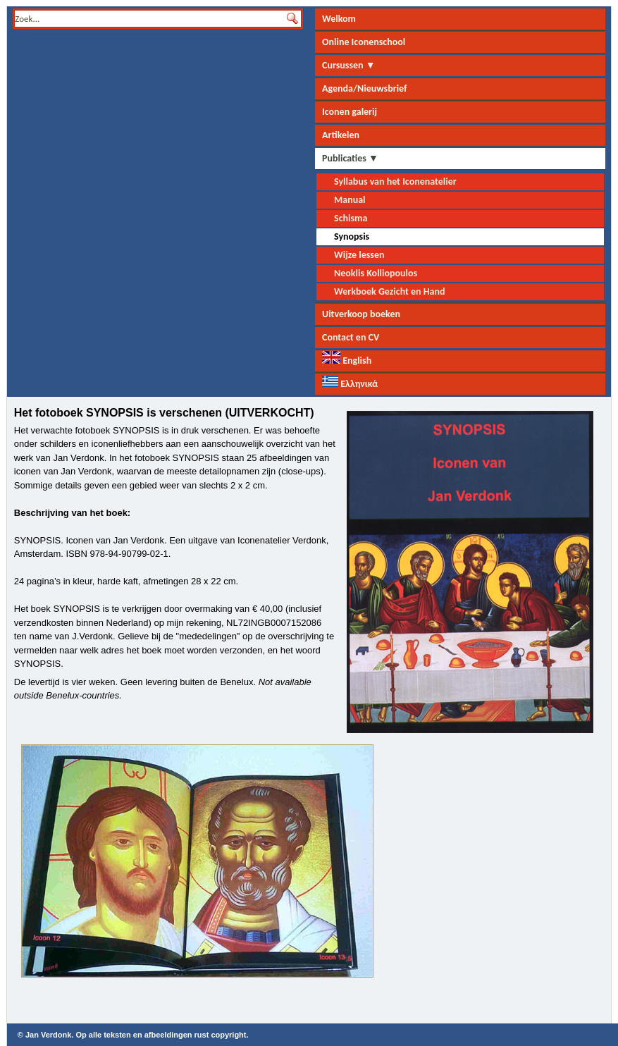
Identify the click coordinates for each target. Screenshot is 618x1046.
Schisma (350, 218)
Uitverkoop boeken (361, 314)
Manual (350, 200)
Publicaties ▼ (350, 158)
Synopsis (351, 236)
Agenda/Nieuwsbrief (364, 88)
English (346, 359)
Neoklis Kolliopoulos (375, 273)
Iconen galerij (349, 112)
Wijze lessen (359, 255)
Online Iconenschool (363, 42)
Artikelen (340, 135)
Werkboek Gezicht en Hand (389, 291)
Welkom (339, 19)
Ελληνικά (350, 383)
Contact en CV (350, 337)
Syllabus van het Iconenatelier (395, 181)
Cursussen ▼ (349, 65)
